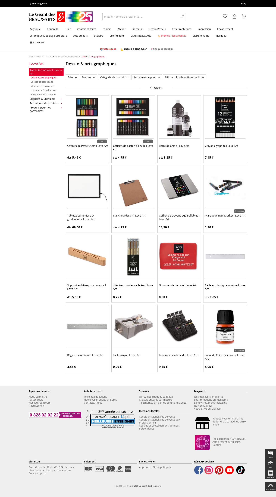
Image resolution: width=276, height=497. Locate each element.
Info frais (127, 485)
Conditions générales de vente (157, 416)
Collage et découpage (42, 81)
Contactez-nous (93, 402)
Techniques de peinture (46, 103)
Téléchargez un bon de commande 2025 (162, 402)
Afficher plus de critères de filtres (184, 77)
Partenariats (36, 399)
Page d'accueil (35, 56)
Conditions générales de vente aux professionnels (159, 421)
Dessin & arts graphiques (44, 77)
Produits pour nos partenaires (46, 109)
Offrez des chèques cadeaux (156, 396)
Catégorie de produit (114, 77)
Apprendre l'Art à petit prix (155, 467)
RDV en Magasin (203, 405)
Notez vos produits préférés (100, 399)
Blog (243, 3)
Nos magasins (38, 3)
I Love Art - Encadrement (44, 90)
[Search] (182, 16)
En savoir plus (37, 473)
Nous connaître (38, 396)
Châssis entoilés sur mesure (155, 399)
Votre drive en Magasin (207, 408)
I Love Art (48, 56)
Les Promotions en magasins (211, 399)
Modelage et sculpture (42, 86)
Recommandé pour (146, 77)
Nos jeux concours (40, 402)
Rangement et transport (43, 94)
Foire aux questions (95, 396)
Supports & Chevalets (46, 98)
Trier (72, 77)
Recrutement (37, 405)
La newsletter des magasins (210, 402)
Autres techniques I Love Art (67, 56)
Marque (88, 77)
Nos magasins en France (208, 396)
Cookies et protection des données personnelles (159, 427)
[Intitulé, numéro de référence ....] (140, 16)
